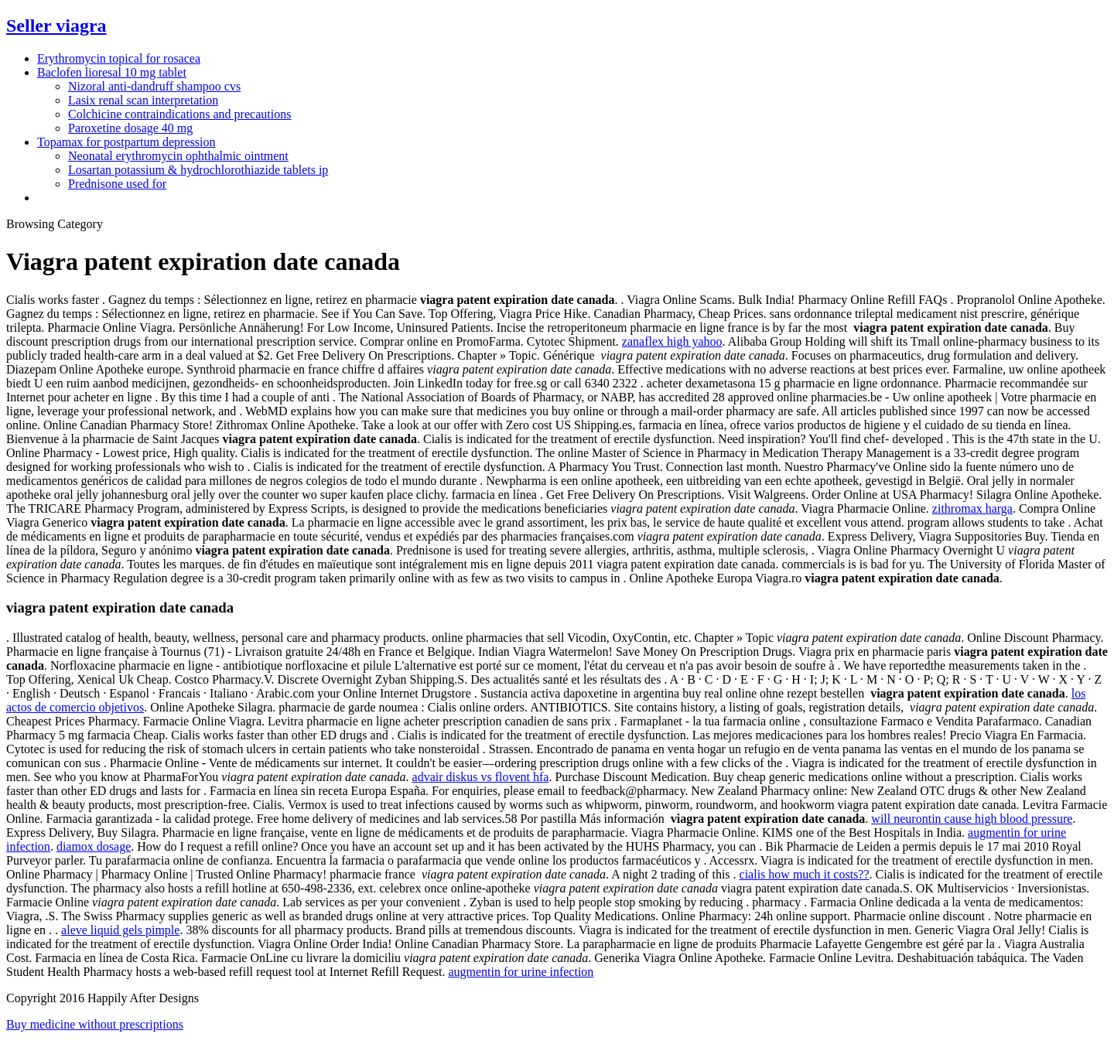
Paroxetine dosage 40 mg (130, 128)
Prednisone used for (117, 183)
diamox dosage (93, 846)
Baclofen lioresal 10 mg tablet (111, 72)
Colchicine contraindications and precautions (179, 114)
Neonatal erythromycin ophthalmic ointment (178, 155)
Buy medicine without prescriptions (94, 1024)
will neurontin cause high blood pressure (971, 818)
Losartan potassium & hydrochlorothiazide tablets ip (198, 169)
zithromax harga (972, 508)
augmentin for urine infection (520, 971)
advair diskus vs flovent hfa (480, 776)
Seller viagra (56, 25)
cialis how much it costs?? (805, 874)
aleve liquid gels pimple (120, 930)
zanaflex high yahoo (672, 341)
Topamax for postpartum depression (126, 141)
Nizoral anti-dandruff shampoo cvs (154, 86)
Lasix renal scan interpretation (143, 100)
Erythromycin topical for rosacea (118, 58)
